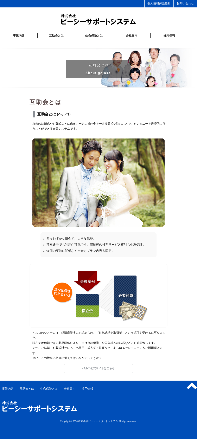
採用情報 (169, 35)
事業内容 (19, 35)
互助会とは (56, 35)
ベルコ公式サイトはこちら (98, 368)
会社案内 (131, 35)
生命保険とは (94, 35)
